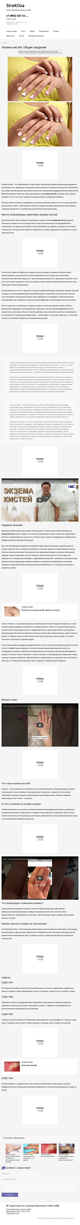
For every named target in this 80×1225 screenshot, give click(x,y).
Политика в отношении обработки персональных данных (55, 1218)
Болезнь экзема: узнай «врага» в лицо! (40, 610)
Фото (23, 31)
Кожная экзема (29, 1065)
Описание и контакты (36, 36)
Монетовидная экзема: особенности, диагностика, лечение (66, 1158)
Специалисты (44, 31)
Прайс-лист (10, 36)
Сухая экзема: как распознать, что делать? (29, 1158)
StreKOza (15, 5)
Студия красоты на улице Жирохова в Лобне (31, 1205)
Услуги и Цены (11, 31)
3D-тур (21, 36)
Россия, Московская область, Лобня (18, 10)
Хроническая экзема (47, 1156)
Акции (32, 31)
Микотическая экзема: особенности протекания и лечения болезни (13, 1159)
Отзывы (56, 31)
